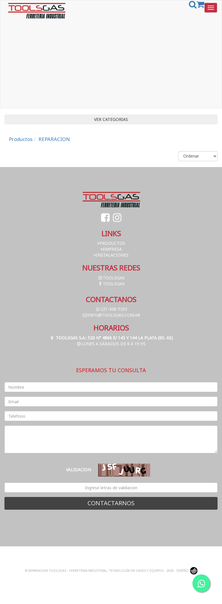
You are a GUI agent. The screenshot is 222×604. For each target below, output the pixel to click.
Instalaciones (111, 255)
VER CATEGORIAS (111, 119)
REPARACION (54, 139)
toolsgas (111, 278)
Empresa (111, 249)
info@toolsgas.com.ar (111, 315)
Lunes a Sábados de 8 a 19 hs (111, 343)
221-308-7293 (111, 309)
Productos (21, 139)
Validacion (78, 469)
